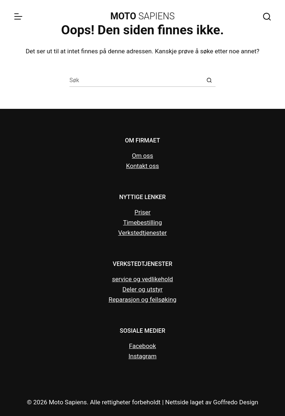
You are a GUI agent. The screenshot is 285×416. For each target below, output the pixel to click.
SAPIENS (142, 16)
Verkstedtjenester (142, 232)
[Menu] (18, 16)
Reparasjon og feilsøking (142, 299)
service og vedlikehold (142, 279)
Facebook (142, 346)
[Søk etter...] (136, 80)
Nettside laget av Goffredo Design (211, 402)
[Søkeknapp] (209, 80)
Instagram (143, 356)
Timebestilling (142, 222)
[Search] (267, 16)
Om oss (142, 155)
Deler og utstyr (142, 289)
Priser (142, 212)
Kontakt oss (142, 165)
